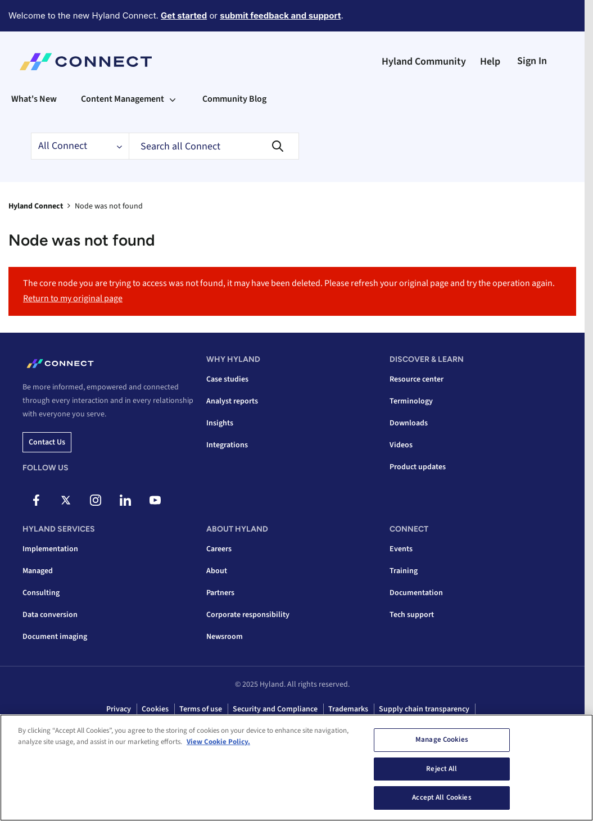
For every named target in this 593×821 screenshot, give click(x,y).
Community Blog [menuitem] (234, 99)
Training (404, 571)
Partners (220, 592)
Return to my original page (73, 298)
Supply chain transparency (424, 709)
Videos (401, 445)
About (216, 571)
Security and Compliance (275, 709)
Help (490, 62)
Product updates (418, 467)
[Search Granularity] (80, 146)
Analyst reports (232, 401)
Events (401, 549)
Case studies (227, 379)
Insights (219, 423)
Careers (219, 549)
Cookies (155, 709)
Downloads (409, 423)
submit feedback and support (280, 15)
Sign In (532, 61)
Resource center (416, 379)
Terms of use (200, 709)
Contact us (47, 442)
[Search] (214, 146)
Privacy (118, 709)
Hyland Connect (35, 206)
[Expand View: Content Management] (172, 99)
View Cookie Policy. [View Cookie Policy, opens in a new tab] (218, 742)
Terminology (411, 401)
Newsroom (224, 636)
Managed (37, 571)
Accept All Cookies (441, 798)
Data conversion (50, 614)
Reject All (441, 769)
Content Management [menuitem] (122, 99)
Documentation (416, 592)
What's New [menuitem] (34, 99)
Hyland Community (424, 62)
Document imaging (54, 636)
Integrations (227, 445)
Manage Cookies (441, 740)
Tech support (412, 614)
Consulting (41, 592)
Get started (184, 15)
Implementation (50, 549)
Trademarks (348, 709)
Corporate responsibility (247, 614)
